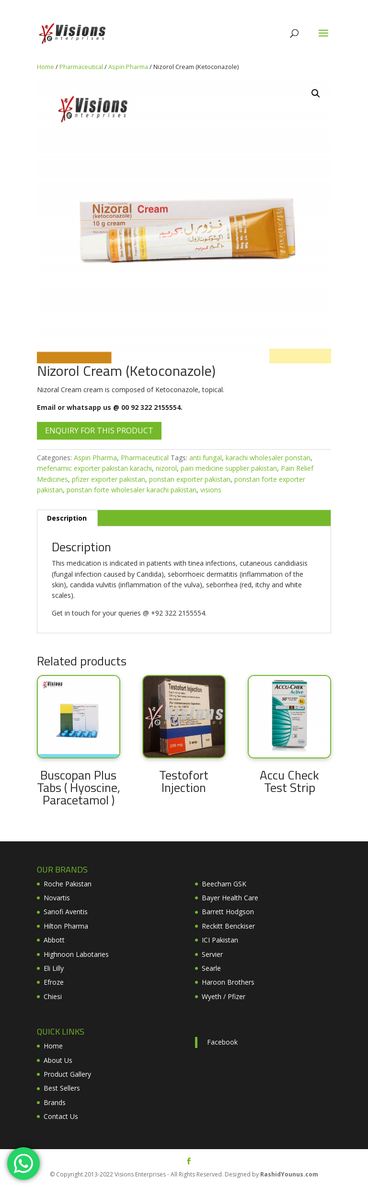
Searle (211, 968)
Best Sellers (62, 1088)
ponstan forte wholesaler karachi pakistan (131, 489)
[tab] (67, 518)
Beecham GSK (224, 883)
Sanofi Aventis (66, 911)
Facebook (222, 1042)
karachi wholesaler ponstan (268, 457)
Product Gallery (67, 1074)
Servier (212, 954)
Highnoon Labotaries (76, 954)
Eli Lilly (54, 968)
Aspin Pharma (128, 66)
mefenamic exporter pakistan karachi (94, 468)
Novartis (57, 897)
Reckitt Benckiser (228, 926)
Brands (55, 1102)
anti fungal (205, 457)
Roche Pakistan (68, 883)
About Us (58, 1060)
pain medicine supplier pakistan (229, 468)
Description (67, 518)
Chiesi (53, 996)
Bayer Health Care (230, 897)
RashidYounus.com (289, 1174)
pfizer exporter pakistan (108, 479)
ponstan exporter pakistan (189, 479)
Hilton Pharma (66, 926)
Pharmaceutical (81, 66)
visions (210, 489)
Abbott (54, 939)
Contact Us (61, 1116)
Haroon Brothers (228, 982)
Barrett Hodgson (228, 911)
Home (45, 66)
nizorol (166, 468)
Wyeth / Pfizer (223, 996)
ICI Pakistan (220, 939)
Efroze (54, 982)
